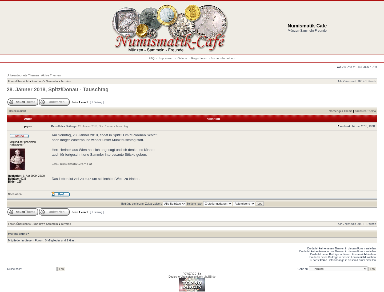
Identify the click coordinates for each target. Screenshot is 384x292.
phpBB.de (209, 276)
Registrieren (199, 58)
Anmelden (228, 58)
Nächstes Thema (365, 111)
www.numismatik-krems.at (72, 164)
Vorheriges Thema (341, 111)
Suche (214, 58)
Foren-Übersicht (18, 81)
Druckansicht (17, 111)
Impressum (166, 58)
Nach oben (15, 194)
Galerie (183, 58)
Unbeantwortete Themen (23, 75)
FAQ (152, 58)
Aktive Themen (51, 75)
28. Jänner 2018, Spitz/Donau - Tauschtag (58, 89)
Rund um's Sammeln (44, 81)
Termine (66, 81)
